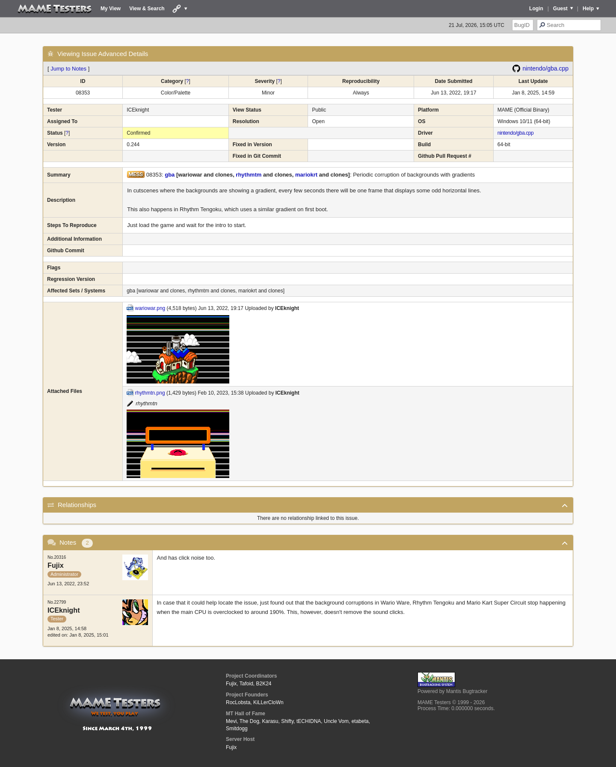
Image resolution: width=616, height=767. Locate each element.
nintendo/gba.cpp (546, 68)
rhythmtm (248, 174)
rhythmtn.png (150, 393)
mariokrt (306, 174)
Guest (560, 9)
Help (588, 9)
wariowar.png (150, 308)
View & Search (147, 9)
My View (111, 9)
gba (170, 174)
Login (536, 9)
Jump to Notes (68, 68)
